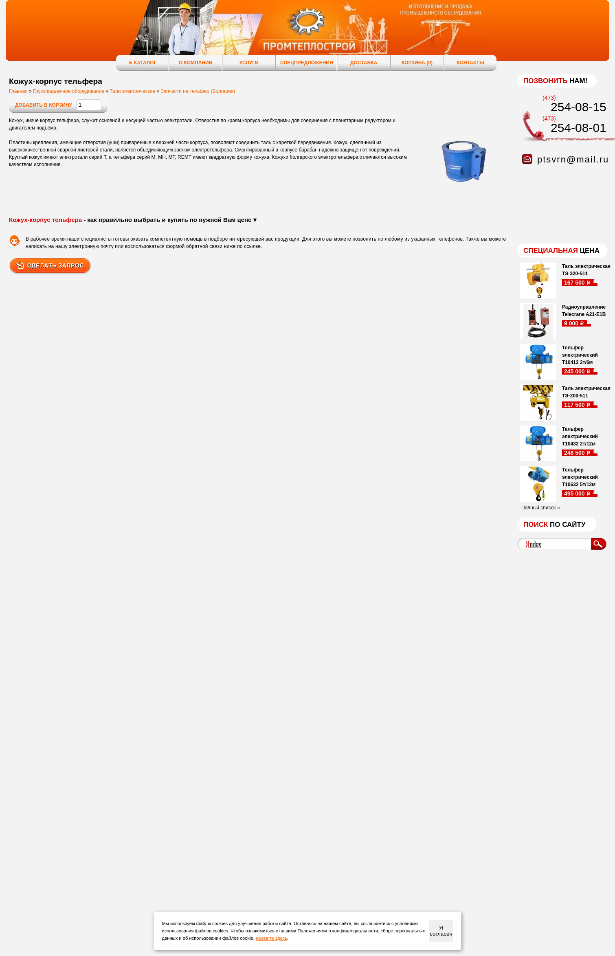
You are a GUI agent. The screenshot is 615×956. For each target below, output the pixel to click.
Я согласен (441, 931)
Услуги (248, 63)
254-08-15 (578, 107)
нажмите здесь (271, 938)
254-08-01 (578, 127)
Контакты (470, 63)
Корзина (417, 63)
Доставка (363, 63)
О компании (196, 63)
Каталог (142, 62)
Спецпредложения (306, 63)
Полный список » (540, 508)
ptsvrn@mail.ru (573, 159)
